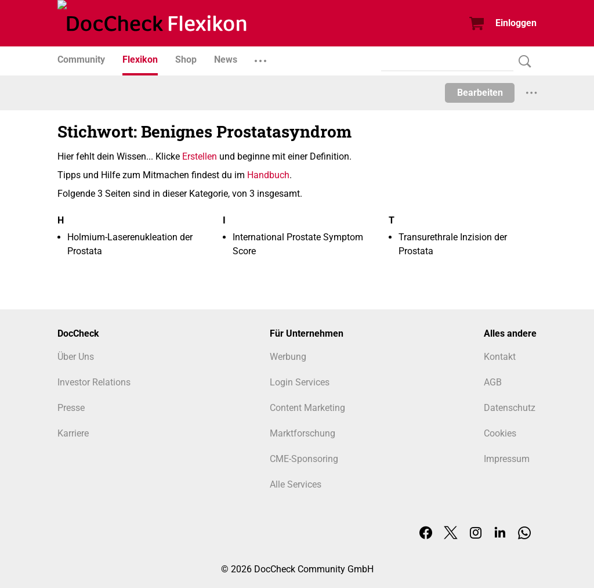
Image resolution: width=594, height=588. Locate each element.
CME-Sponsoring (304, 458)
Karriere (73, 433)
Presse (71, 407)
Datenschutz (509, 407)
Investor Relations (94, 382)
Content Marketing (307, 407)
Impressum (507, 458)
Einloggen (516, 22)
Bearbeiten (480, 92)
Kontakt (500, 356)
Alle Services (295, 484)
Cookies (500, 433)
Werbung (288, 356)
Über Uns (75, 356)
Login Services (299, 382)
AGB (493, 382)
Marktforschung (302, 433)
